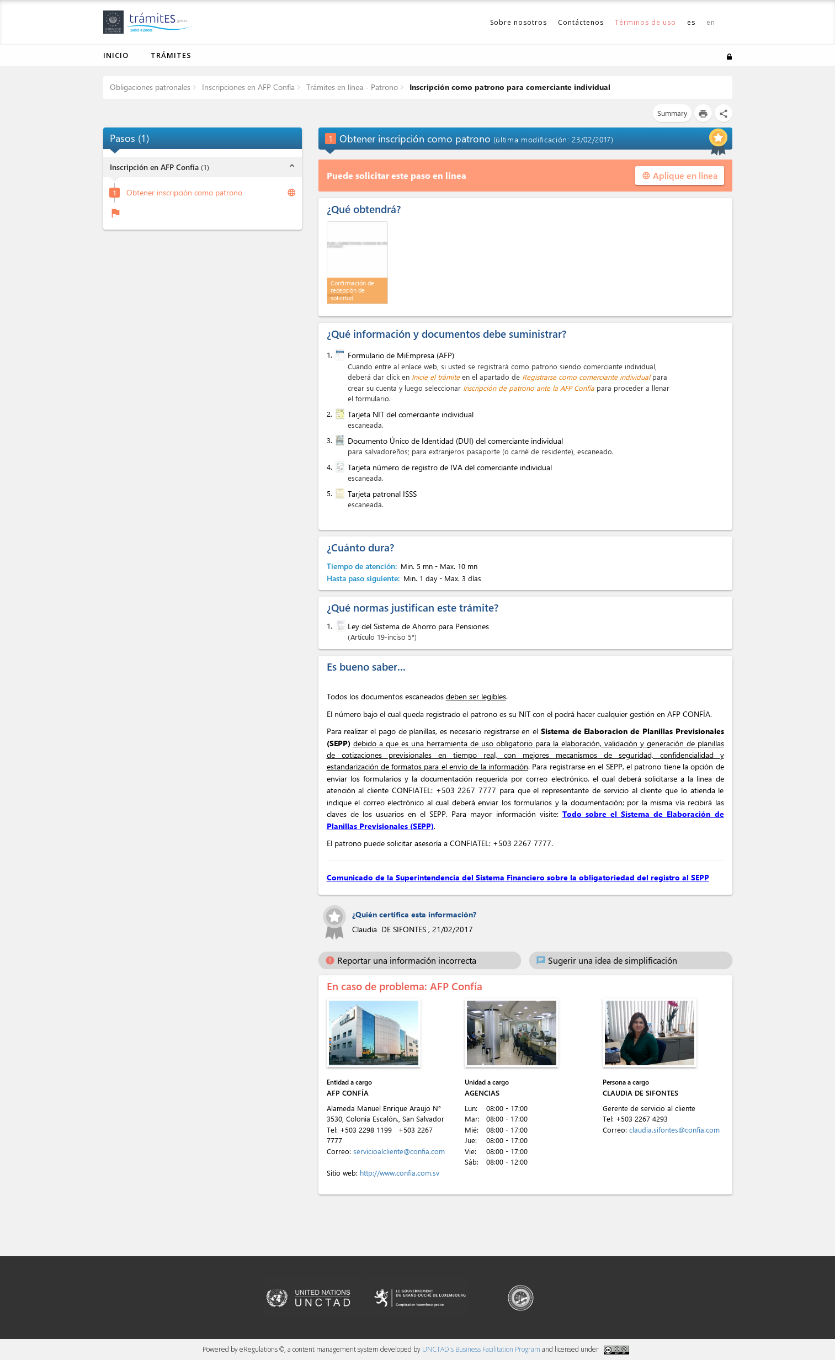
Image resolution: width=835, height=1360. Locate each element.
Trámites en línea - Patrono (351, 87)
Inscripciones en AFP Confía (247, 87)
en (710, 22)
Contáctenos (581, 22)
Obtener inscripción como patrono (184, 193)
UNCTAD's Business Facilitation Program (481, 1349)
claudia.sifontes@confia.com (674, 1129)
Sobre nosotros (518, 22)
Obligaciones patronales (150, 87)
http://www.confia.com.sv (399, 1172)
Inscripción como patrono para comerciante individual (508, 87)
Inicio (116, 55)
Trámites (171, 55)
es (691, 22)
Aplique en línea (679, 175)
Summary (672, 113)
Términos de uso (645, 22)
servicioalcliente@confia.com (399, 1151)
